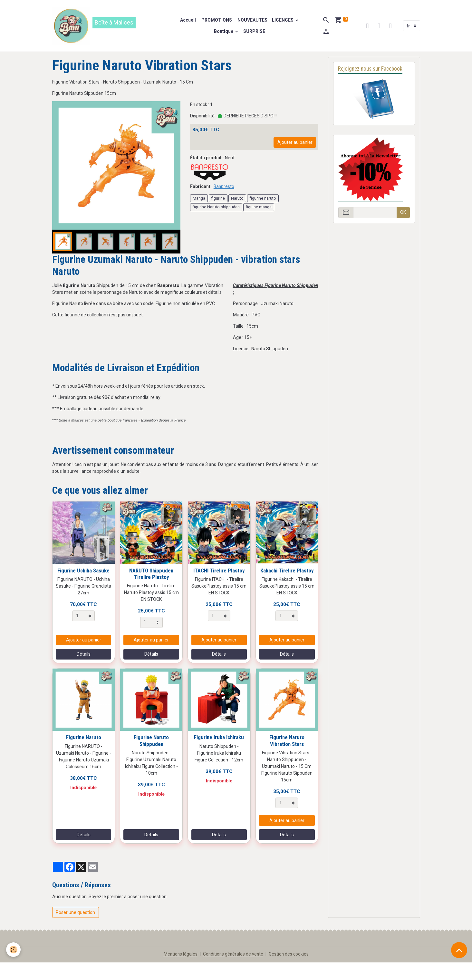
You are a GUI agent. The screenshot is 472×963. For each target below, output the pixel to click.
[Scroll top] (459, 950)
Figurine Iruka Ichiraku (219, 738)
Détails (84, 654)
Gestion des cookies (289, 954)
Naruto (237, 198)
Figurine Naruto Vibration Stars (286, 741)
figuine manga (259, 207)
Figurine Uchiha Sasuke (83, 571)
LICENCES (283, 20)
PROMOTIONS (216, 20)
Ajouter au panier (295, 142)
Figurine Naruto (83, 738)
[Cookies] (13, 949)
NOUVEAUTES (252, 20)
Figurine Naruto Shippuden (151, 741)
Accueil (188, 20)
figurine (218, 198)
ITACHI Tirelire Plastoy (219, 571)
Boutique (224, 31)
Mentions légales (179, 954)
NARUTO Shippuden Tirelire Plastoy (151, 574)
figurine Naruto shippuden (216, 207)
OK (403, 213)
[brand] (107, 26)
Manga (199, 198)
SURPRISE (254, 31)
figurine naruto (263, 198)
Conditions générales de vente (233, 954)
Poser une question (75, 913)
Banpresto (224, 187)
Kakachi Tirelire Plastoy (286, 571)
